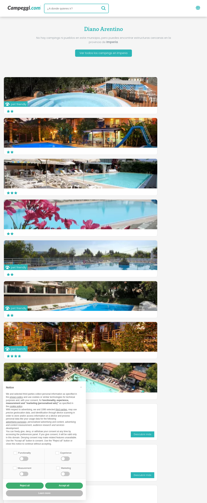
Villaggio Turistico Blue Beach (28, 291)
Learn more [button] (44, 493)
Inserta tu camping (94, 472)
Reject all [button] (25, 485)
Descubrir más (85, 272)
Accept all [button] (64, 485)
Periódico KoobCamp (112, 457)
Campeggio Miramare (126, 250)
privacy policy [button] (16, 396)
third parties (61, 409)
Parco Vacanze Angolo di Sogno (30, 250)
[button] (81, 387)
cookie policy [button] (16, 406)
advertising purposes (16, 421)
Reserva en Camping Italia (136, 472)
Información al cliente (123, 478)
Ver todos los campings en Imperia (103, 53)
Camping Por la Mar (124, 291)
